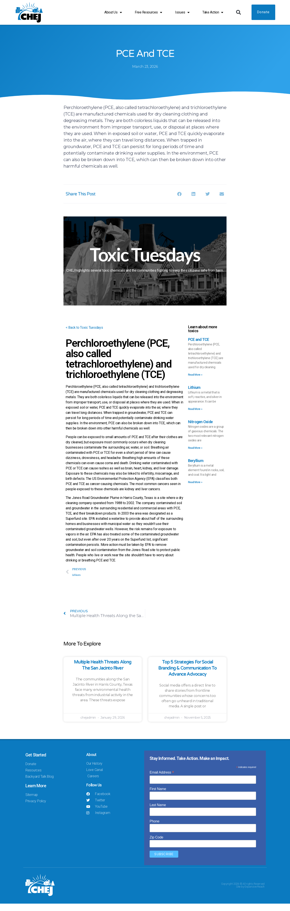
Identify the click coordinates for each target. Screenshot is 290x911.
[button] (238, 12)
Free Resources (148, 12)
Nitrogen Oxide (200, 429)
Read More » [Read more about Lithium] (195, 416)
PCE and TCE (198, 347)
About (91, 762)
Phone (154, 828)
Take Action (212, 12)
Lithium (194, 395)
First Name (158, 796)
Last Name (158, 812)
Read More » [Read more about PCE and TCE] (195, 381)
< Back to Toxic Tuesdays (84, 335)
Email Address (162, 779)
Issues (182, 12)
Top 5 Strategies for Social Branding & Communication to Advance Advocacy (187, 675)
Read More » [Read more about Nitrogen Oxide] (195, 455)
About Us (113, 12)
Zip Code (156, 844)
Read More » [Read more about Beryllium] (195, 489)
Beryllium (195, 468)
